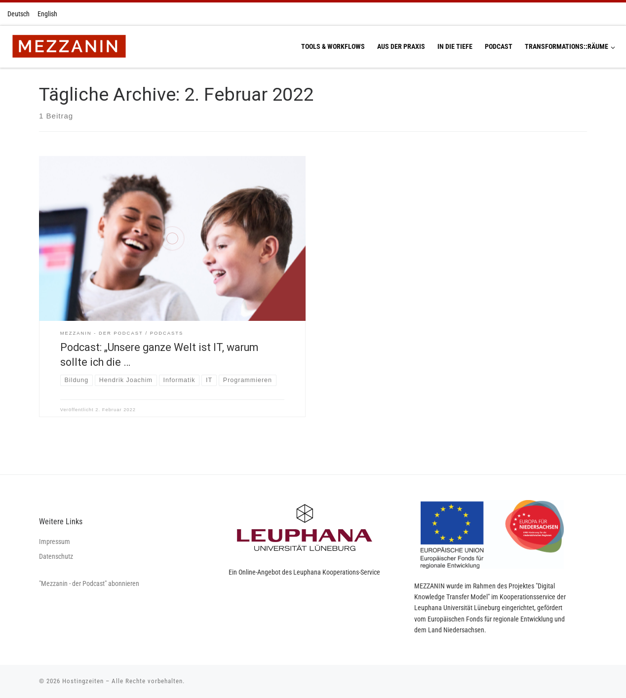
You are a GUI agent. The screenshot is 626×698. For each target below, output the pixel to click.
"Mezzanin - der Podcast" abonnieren (89, 583)
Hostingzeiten (83, 681)
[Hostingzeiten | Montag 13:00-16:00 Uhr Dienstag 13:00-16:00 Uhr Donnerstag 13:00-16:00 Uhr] (68, 45)
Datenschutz (56, 556)
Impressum (54, 541)
